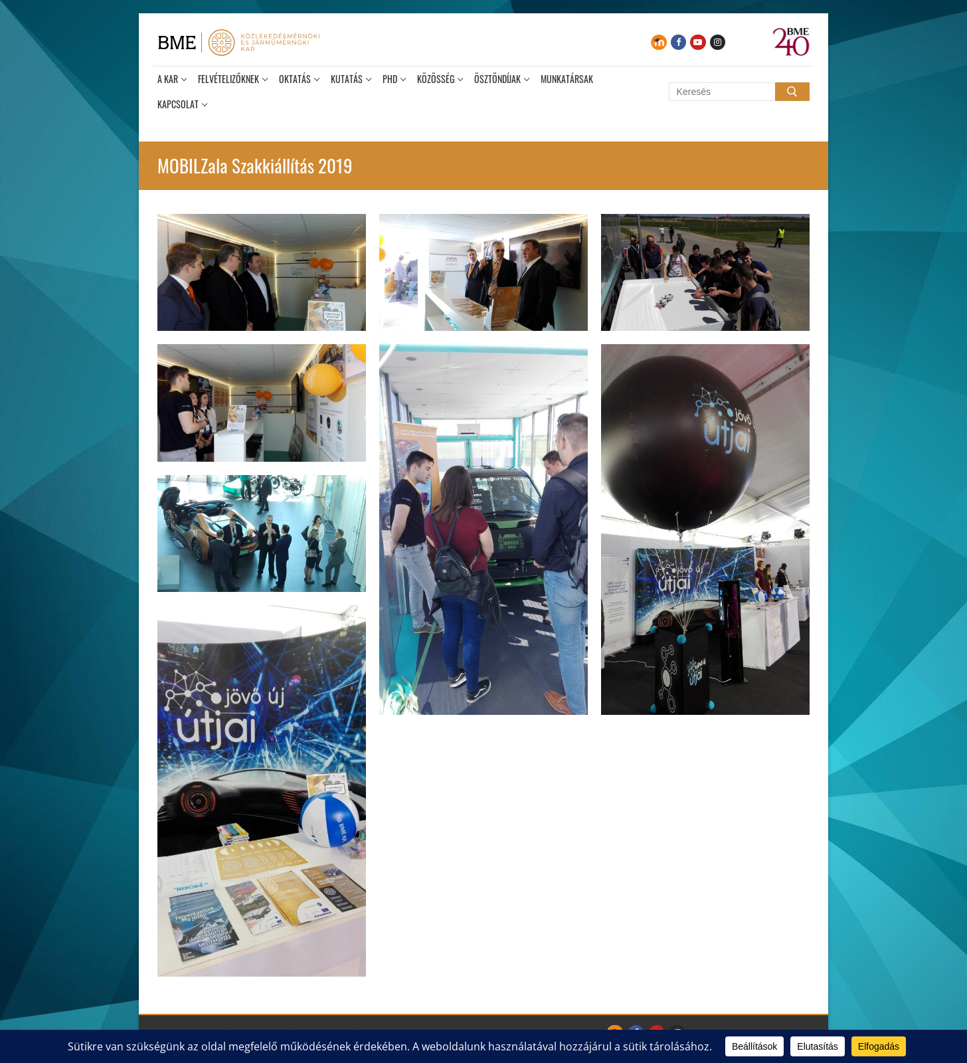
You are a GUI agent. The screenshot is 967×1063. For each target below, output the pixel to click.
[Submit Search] (792, 91)
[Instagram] (717, 42)
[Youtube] (697, 42)
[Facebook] (678, 42)
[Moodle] (658, 42)
